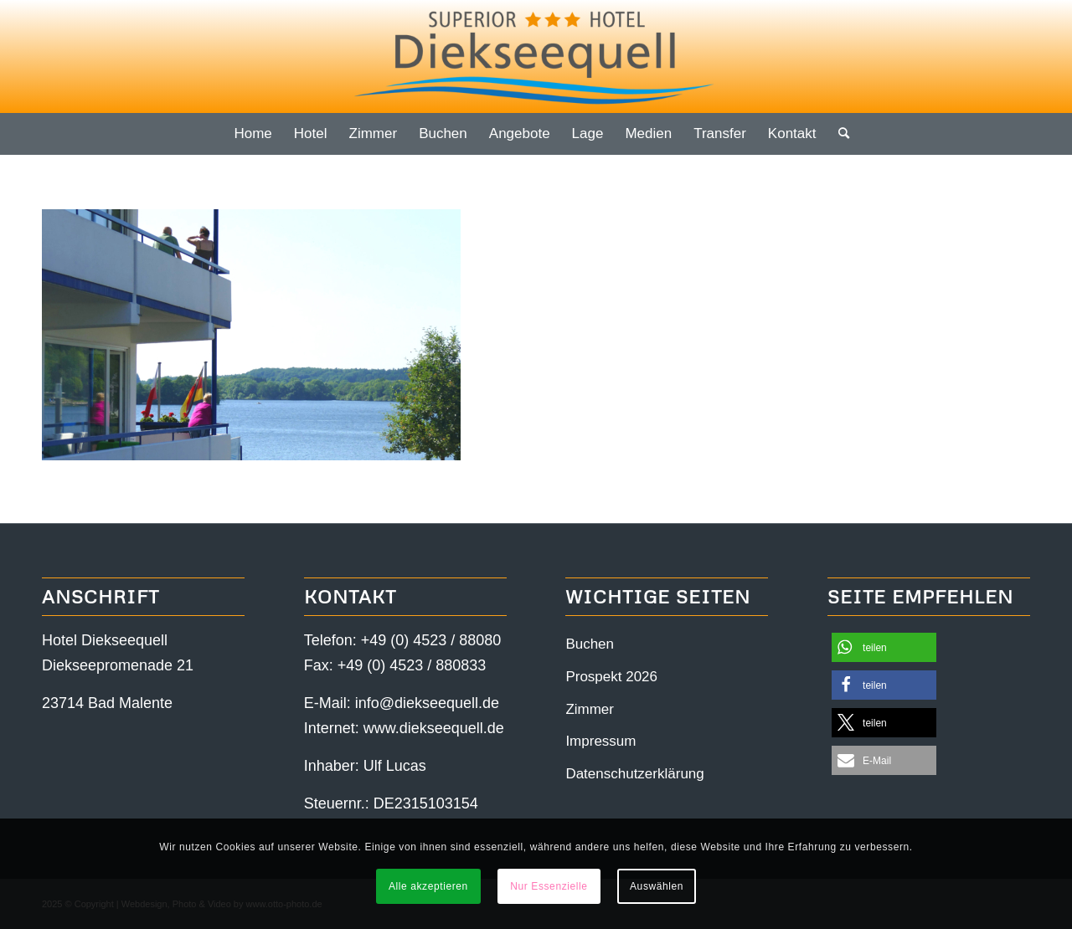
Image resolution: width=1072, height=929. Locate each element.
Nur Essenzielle (548, 886)
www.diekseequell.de (433, 728)
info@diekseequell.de (427, 703)
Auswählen (656, 886)
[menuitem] (252, 134)
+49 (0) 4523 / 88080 (431, 640)
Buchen (589, 644)
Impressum (600, 741)
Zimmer (589, 709)
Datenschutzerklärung (634, 774)
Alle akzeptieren (428, 886)
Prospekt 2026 (611, 677)
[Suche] (838, 134)
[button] (884, 647)
